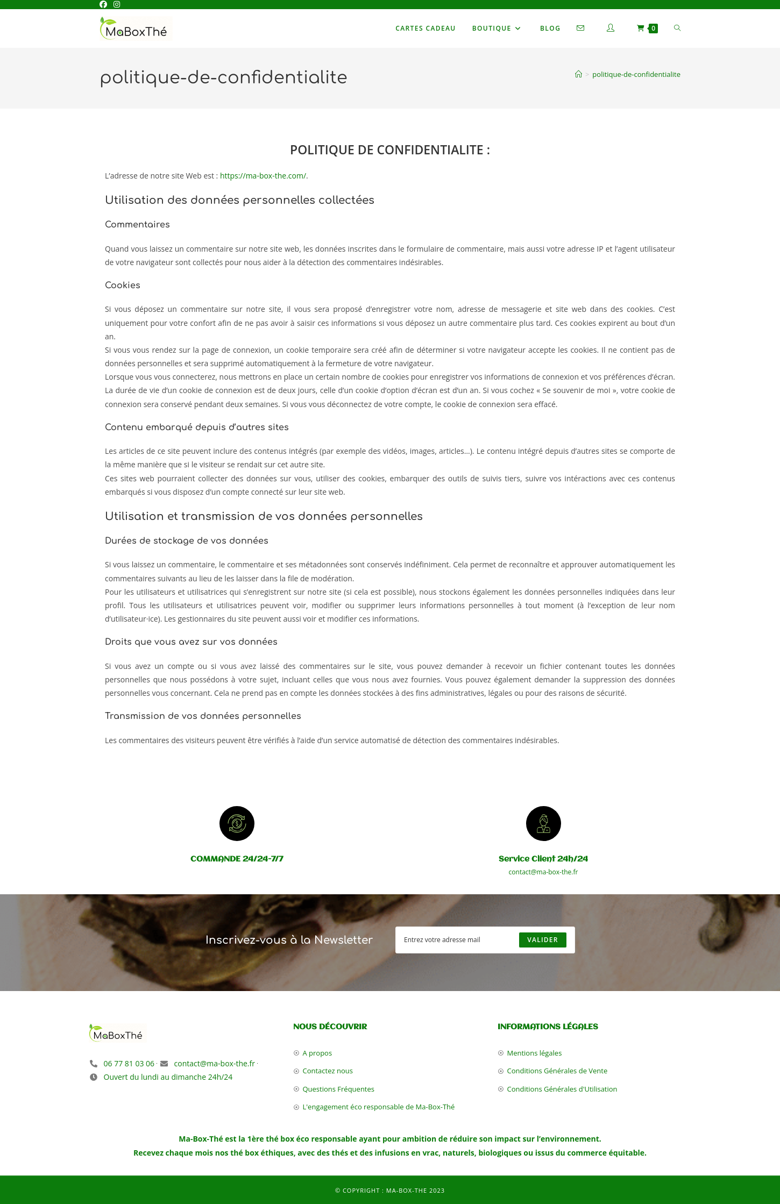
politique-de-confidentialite (636, 74)
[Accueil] (578, 74)
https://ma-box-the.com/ (263, 175)
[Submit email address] (542, 940)
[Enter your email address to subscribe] (485, 940)
